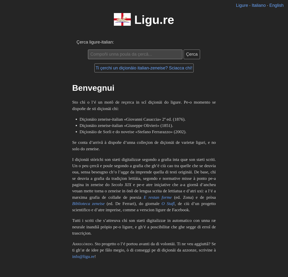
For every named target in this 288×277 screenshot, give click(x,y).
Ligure (242, 5)
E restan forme (158, 197)
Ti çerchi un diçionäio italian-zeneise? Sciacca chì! (144, 68)
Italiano (259, 5)
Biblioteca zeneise (88, 203)
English (276, 5)
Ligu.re (154, 19)
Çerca (192, 54)
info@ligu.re (83, 256)
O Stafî (168, 203)
